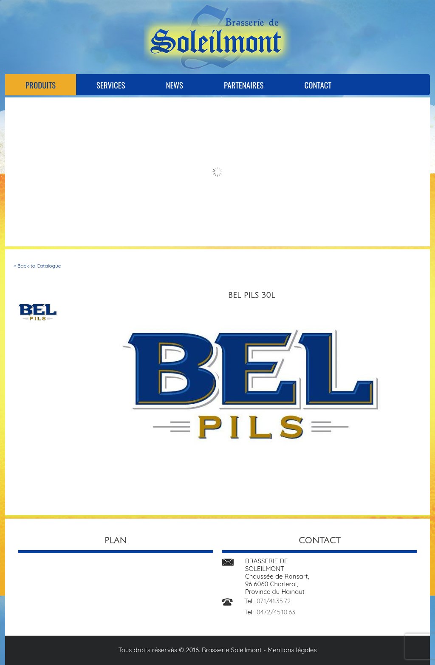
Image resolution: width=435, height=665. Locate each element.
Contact (317, 85)
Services (110, 85)
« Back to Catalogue (37, 266)
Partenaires (243, 85)
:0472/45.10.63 (275, 612)
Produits (40, 85)
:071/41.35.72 (273, 601)
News (174, 85)
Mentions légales (292, 650)
